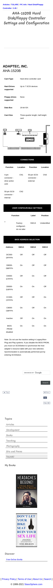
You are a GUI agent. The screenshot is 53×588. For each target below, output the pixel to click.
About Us (37, 579)
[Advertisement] (26, 41)
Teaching (11, 440)
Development (13, 430)
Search (47, 579)
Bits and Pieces (14, 451)
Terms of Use (24, 579)
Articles (10, 424)
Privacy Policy (9, 579)
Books (9, 435)
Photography (13, 446)
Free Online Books (14, 559)
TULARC (10, 456)
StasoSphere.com (33, 584)
